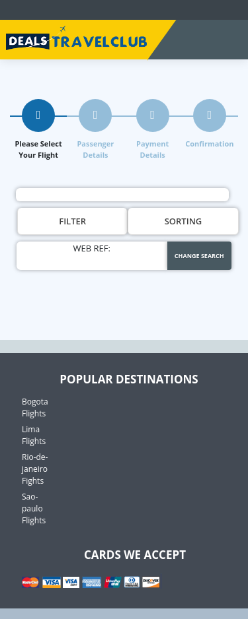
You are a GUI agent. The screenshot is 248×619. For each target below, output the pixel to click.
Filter (72, 221)
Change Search (199, 255)
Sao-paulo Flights (34, 508)
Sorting (183, 221)
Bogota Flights (35, 407)
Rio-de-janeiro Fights (35, 468)
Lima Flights (34, 435)
